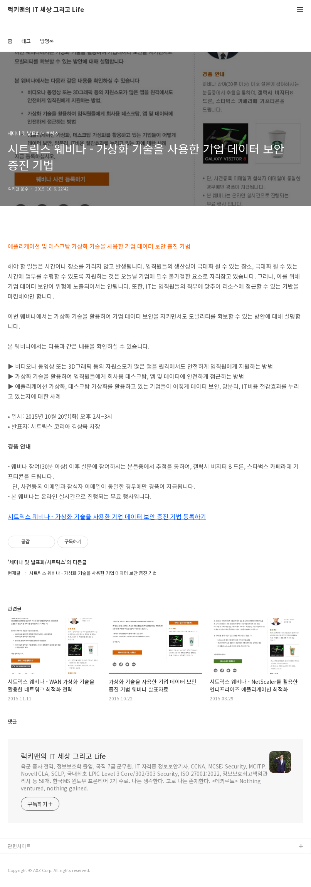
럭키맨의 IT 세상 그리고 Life (46, 10)
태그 (26, 41)
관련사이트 (19, 846)
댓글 (12, 721)
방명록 (47, 41)
